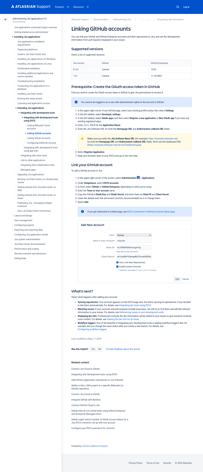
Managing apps (28, 169)
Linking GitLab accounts (38, 138)
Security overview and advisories (30, 253)
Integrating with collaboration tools (38, 165)
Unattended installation (28, 68)
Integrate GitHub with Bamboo (86, 399)
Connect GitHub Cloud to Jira (85, 405)
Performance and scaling (26, 249)
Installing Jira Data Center (30, 94)
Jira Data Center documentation (29, 244)
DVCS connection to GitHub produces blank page (151, 211)
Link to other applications (33, 160)
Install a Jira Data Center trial (31, 54)
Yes (93, 349)
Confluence (86, 446)
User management (23, 220)
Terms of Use (152, 463)
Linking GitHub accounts (39, 133)
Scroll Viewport (101, 446)
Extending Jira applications (30, 108)
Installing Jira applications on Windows (36, 59)
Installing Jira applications (27, 37)
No (99, 349)
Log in (186, 7)
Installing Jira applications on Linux (34, 63)
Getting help (20, 258)
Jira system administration (27, 239)
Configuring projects (24, 225)
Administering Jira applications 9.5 (29, 18)
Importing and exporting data (28, 230)
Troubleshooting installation (31, 81)
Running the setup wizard (29, 98)
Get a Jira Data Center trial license (33, 211)
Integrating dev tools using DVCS (135, 305)
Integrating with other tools (34, 155)
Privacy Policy (135, 463)
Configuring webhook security (41, 143)
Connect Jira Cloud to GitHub (85, 369)
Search (177, 6)
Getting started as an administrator (31, 32)
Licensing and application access (33, 103)
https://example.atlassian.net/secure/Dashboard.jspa (114, 145)
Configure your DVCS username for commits (93, 428)
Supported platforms (27, 49)
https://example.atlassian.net (162, 138)
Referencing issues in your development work (141, 312)
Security (167, 463)
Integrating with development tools (38, 113)
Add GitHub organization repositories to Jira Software (97, 380)
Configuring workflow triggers (92, 329)
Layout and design (23, 215)
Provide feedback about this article (123, 349)
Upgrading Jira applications (30, 174)
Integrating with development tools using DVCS (94, 374)
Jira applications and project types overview (35, 27)
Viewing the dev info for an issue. (123, 319)
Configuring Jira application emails (31, 234)
